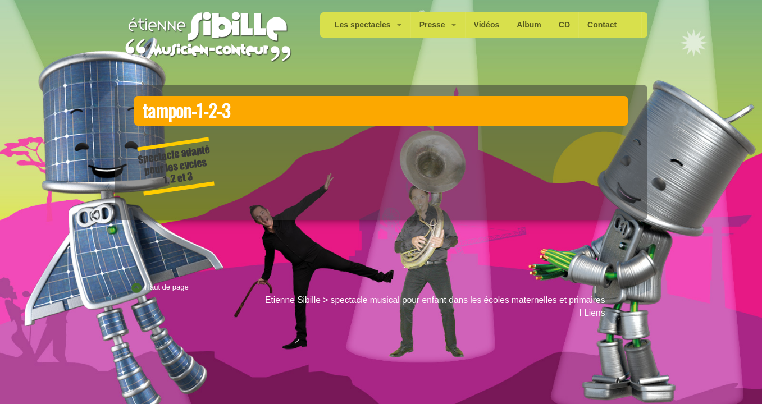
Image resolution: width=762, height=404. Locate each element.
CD (564, 24)
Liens (594, 313)
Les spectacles (363, 24)
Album (529, 24)
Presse (432, 24)
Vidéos (487, 24)
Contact (602, 24)
